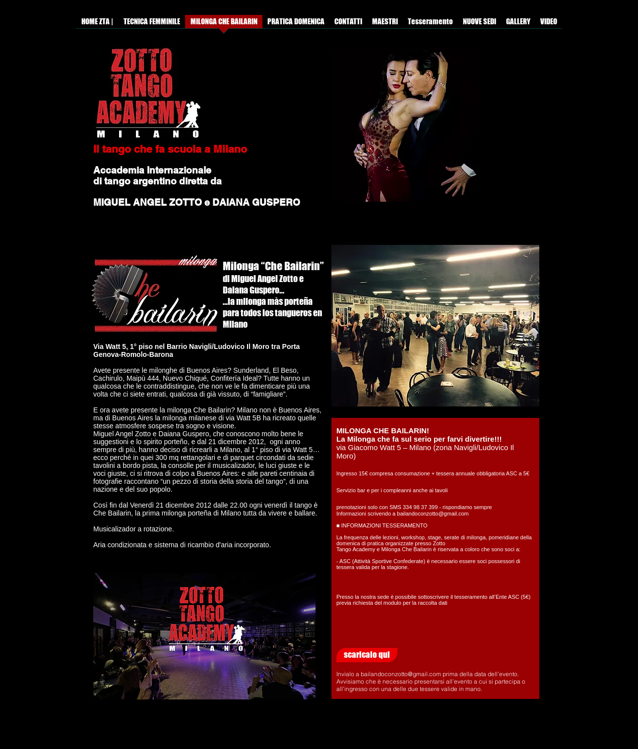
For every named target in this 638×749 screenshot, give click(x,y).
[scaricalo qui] (366, 655)
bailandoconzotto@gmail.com (401, 674)
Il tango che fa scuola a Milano (170, 149)
